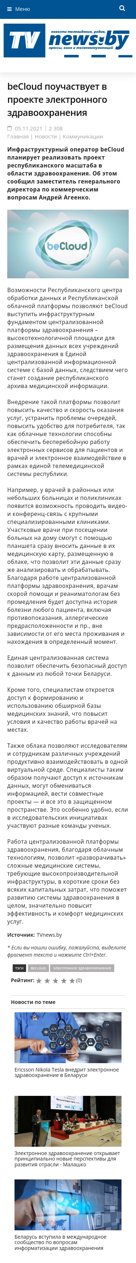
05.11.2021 (29, 128)
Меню (22, 8)
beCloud (38, 968)
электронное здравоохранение (82, 968)
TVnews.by (49, 934)
